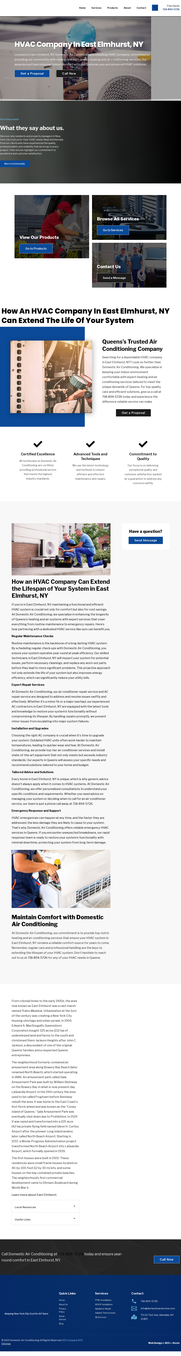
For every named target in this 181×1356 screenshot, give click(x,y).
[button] (45, 1211)
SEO (167, 1347)
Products (112, 8)
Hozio (176, 1347)
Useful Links (23, 1224)
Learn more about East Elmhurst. (34, 1199)
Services (96, 8)
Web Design (155, 1347)
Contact (141, 8)
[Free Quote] (155, 8)
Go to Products (38, 280)
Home (82, 8)
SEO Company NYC (72, 1344)
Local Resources (25, 1211)
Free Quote (173, 5)
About (127, 8)
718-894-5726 (112, 401)
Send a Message (116, 280)
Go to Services (115, 230)
